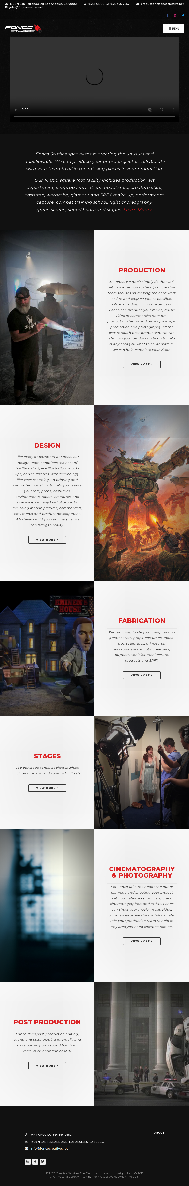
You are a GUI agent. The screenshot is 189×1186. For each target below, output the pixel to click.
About (159, 1132)
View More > (142, 364)
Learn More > (138, 209)
